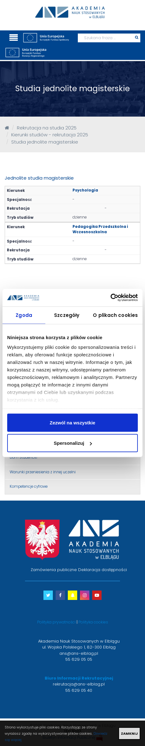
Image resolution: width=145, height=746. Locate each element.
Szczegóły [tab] (66, 315)
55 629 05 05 (78, 659)
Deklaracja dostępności (102, 570)
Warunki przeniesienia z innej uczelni (43, 472)
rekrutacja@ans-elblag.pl (79, 684)
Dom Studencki (23, 457)
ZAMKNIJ (129, 733)
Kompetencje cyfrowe (29, 486)
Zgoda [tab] (24, 315)
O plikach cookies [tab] (115, 315)
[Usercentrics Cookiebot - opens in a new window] (110, 298)
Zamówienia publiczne (54, 570)
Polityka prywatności (56, 622)
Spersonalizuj (73, 443)
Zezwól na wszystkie (72, 422)
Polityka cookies (93, 622)
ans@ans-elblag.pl (78, 653)
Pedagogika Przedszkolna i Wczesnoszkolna (100, 229)
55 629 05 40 (78, 690)
